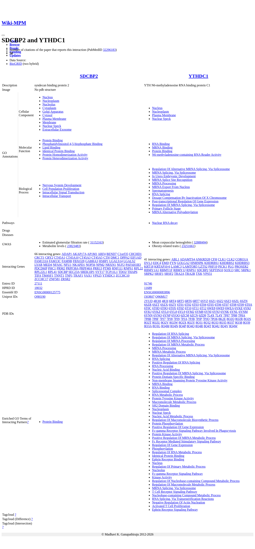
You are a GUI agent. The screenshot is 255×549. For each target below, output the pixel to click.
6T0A (248, 304)
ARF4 (102, 254)
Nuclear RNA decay (165, 223)
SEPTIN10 (216, 270)
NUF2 (121, 264)
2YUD (148, 301)
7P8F (155, 319)
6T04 (203, 304)
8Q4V (224, 326)
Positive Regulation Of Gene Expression (178, 427)
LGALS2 (129, 261)
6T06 (218, 304)
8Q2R (239, 319)
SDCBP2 (89, 76)
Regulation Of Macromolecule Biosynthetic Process (185, 420)
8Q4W (233, 326)
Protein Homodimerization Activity (65, 154)
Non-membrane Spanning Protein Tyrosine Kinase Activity (190, 380)
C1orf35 (123, 254)
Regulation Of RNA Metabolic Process (177, 452)
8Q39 (246, 322)
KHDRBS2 (227, 263)
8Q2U (156, 322)
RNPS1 (128, 268)
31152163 (96, 242)
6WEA (229, 308)
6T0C (147, 308)
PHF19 (212, 266)
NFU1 (68, 264)
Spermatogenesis (163, 190)
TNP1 (69, 275)
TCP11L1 (111, 272)
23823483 (73, 246)
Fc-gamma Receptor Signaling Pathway (177, 473)
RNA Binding (161, 144)
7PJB (191, 319)
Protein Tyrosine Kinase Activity (173, 398)
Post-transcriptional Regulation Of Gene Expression (185, 201)
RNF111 (117, 268)
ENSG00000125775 (47, 292)
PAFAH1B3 (133, 264)
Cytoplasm (49, 108)
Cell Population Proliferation (60, 188)
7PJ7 (163, 319)
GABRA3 (91, 261)
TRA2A (179, 273)
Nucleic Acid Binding (166, 369)
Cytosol (47, 115)
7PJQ (206, 319)
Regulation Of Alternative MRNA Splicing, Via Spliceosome (191, 169)
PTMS (107, 268)
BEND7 (111, 254)
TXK (199, 273)
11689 (148, 288)
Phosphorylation (162, 448)
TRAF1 (78, 275)
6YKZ (156, 311)
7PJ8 (170, 319)
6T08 (233, 304)
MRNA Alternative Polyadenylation (175, 212)
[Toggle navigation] (3, 35)
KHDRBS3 (242, 263)
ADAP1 (67, 254)
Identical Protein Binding (58, 151)
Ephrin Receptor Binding (168, 459)
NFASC (58, 264)
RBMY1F (166, 270)
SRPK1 (246, 270)
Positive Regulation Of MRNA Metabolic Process (184, 438)
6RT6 (188, 301)
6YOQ (175, 315)
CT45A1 (59, 257)
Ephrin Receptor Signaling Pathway (175, 509)
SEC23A (73, 272)
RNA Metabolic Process (167, 394)
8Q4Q (190, 326)
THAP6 (132, 272)
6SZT (156, 304)
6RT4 (172, 301)
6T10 (188, 308)
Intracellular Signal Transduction (63, 192)
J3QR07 (149, 296)
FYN (173, 263)
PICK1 (222, 266)
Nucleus (47, 97)
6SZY (172, 304)
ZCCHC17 (41, 279)
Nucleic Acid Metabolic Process (172, 416)
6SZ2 (220, 301)
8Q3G (156, 326)
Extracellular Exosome (57, 129)
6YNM (243, 311)
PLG (231, 266)
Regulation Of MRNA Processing (173, 341)
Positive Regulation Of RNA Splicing (176, 362)
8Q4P (182, 326)
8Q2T (147, 322)
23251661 (187, 246)
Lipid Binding (51, 147)
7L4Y (219, 315)
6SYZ (204, 301)
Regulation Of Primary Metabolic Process (178, 466)
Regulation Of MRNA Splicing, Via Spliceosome (183, 205)
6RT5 (180, 301)
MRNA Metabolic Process (169, 351)
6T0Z (180, 308)
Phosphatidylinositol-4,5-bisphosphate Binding (72, 144)
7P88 (234, 315)
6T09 (240, 304)
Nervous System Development (61, 185)
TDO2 (123, 272)
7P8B (147, 319)
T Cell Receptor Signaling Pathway (174, 491)
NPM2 (100, 264)
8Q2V (165, 322)
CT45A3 (85, 257)
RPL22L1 (40, 272)
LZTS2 (202, 266)
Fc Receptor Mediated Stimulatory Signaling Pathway (186, 441)
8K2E (222, 319)
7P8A (241, 315)
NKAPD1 (78, 264)
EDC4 (157, 263)
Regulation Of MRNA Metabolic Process (178, 344)
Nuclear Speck (51, 126)
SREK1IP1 (87, 272)
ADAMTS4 (187, 259)
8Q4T (207, 326)
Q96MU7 (161, 296)
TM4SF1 (47, 275)
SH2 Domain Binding (166, 405)
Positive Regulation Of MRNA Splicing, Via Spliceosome (189, 373)
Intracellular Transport (56, 196)
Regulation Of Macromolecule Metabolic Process (183, 484)
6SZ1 (212, 301)
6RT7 (196, 301)
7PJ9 (177, 319)
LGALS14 (116, 261)
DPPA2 (124, 257)
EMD (165, 263)
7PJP (199, 319)
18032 (38, 288)
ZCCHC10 (122, 275)
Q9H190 (39, 296)
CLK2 (231, 259)
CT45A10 (72, 257)
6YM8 (199, 311)
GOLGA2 (183, 263)
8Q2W (173, 322)
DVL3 (148, 263)
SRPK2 (149, 273)
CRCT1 (39, 257)
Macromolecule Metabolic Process (174, 402)
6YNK (225, 311)
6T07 (225, 304)
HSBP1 (103, 261)
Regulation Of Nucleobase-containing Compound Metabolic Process (195, 481)
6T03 (195, 304)
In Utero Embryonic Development (174, 176)
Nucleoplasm (50, 101)
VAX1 (88, 275)
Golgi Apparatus (52, 111)
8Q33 (215, 322)
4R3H (157, 301)
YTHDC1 (198, 76)
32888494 (200, 242)
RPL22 (138, 268)
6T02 (187, 304)
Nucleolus (48, 104)
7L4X (210, 315)
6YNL (234, 311)
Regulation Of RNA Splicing (170, 333)
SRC (237, 270)
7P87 (226, 315)
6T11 (195, 308)
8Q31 (199, 322)
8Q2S (247, 319)
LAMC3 (176, 266)
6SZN (243, 301)
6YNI (207, 311)
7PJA (183, 319)
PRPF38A (72, 268)
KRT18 (148, 266)
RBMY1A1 (151, 270)
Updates (15, 55)
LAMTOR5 (189, 266)
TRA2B (190, 273)
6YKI (247, 308)
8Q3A (148, 326)
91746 (148, 283)
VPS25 (97, 275)
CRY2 (49, 257)
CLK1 (222, 259)
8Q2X (182, 322)
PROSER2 (241, 266)
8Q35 (223, 322)
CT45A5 (97, 257)
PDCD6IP (40, 268)
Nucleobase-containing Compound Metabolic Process (186, 495)
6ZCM (185, 315)
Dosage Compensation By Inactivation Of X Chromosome (189, 197)
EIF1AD (135, 257)
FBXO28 (78, 261)
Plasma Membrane (54, 118)
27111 (38, 283)
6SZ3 (227, 301)
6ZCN (194, 315)
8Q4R (199, 326)
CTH (106, 257)
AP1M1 (92, 254)
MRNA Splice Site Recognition (172, 179)
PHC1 (52, 268)
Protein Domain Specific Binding (173, 376)
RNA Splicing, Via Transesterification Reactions (183, 499)
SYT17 (100, 272)
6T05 (210, 304)
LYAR (38, 264)
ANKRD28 (203, 259)
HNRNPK (197, 263)
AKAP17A (79, 254)
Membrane (49, 122)
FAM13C (55, 261)
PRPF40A (85, 268)
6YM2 (190, 311)
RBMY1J (179, 270)
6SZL (235, 301)
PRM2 (61, 268)
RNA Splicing (161, 194)
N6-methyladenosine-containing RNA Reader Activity (186, 154)
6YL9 (181, 311)
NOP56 (90, 264)
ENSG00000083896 (157, 292)
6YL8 (173, 311)
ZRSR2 (65, 279)
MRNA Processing (164, 183)
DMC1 (115, 257)
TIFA (37, 275)
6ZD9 (202, 315)
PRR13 (97, 268)
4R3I (165, 301)
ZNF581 (54, 279)
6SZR (147, 304)
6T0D (156, 308)
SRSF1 (158, 273)
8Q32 (207, 322)
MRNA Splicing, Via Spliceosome (174, 172)
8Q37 (230, 322)
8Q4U (216, 326)
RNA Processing (162, 366)
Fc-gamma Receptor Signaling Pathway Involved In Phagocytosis (194, 430)
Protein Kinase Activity (167, 434)
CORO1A (241, 259)
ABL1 (175, 259)
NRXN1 (110, 264)
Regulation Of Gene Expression (172, 445)
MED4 (47, 264)
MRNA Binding (162, 147)
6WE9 (220, 308)
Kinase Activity (162, 477)
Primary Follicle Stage (166, 208)
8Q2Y (191, 322)
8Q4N (174, 326)
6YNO (157, 315)
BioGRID (16, 63)
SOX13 (228, 270)
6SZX (164, 304)
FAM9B (67, 261)
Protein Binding (52, 140)
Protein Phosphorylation (167, 423)
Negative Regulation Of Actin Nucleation (178, 502)
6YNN (148, 315)
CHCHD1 (135, 254)
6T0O (164, 308)
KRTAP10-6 (162, 266)
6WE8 (211, 308)
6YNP (167, 315)
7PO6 (214, 319)
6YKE (238, 308)
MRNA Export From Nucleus (171, 187)
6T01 (180, 304)
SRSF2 (168, 273)
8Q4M (165, 326)
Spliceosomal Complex (167, 391)
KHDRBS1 (211, 263)
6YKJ (147, 311)
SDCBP (63, 272)
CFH (214, 259)
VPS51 (207, 273)
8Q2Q (230, 319)
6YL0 (165, 311)
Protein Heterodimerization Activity (65, 158)
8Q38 (238, 322)
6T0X (172, 308)
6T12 (203, 308)
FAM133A (41, 261)
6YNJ (216, 311)
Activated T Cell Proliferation (171, 506)
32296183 (109, 49)
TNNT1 (59, 275)
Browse (15, 44)
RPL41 (52, 272)
